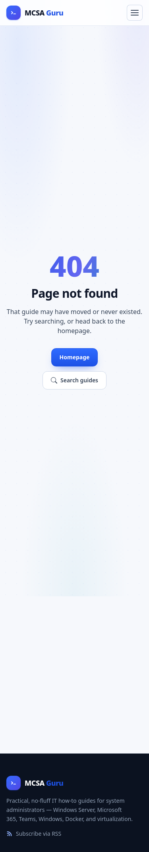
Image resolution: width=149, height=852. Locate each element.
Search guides (74, 380)
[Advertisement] (74, 674)
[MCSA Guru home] (34, 13)
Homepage (75, 357)
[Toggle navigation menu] (135, 13)
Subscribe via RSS (33, 833)
